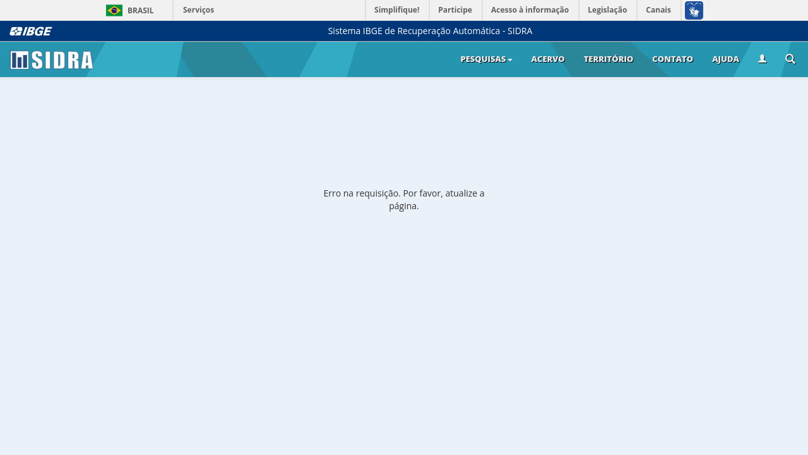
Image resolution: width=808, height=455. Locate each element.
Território (609, 58)
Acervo (548, 58)
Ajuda (725, 58)
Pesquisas (486, 58)
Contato (672, 58)
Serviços (198, 9)
